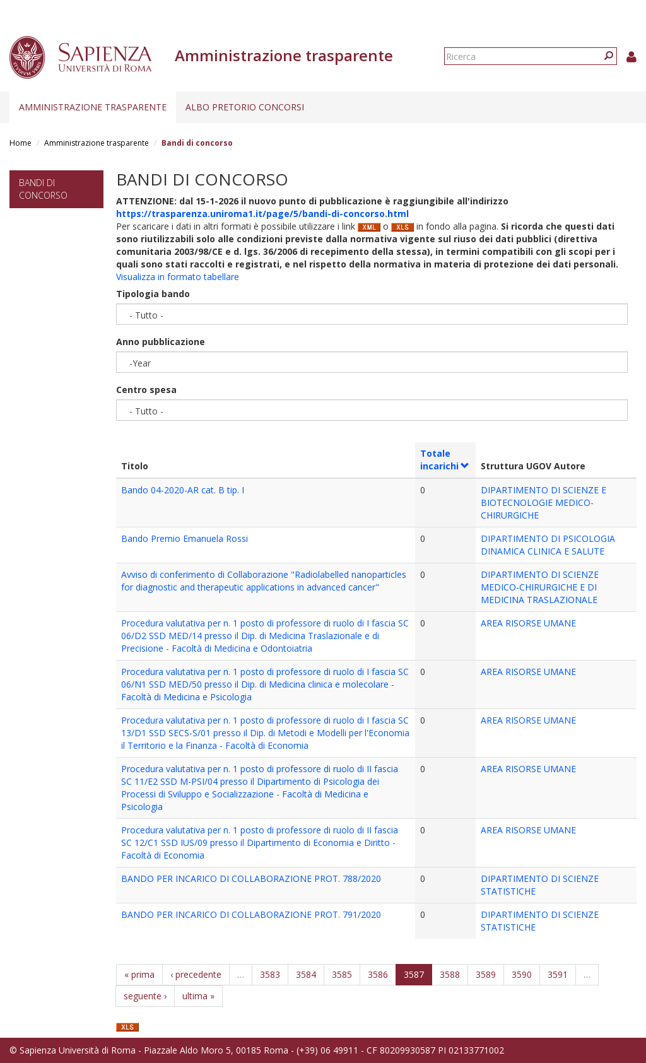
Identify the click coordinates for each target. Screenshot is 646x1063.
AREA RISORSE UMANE (528, 623)
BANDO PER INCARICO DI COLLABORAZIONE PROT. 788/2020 (251, 878)
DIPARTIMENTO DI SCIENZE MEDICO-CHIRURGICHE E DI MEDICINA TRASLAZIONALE (540, 587)
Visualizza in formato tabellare (177, 277)
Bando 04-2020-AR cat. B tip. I (182, 490)
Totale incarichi (445, 459)
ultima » (198, 996)
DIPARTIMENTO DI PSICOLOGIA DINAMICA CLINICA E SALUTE (548, 544)
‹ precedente (195, 974)
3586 (378, 974)
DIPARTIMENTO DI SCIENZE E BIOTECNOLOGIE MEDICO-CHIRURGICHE (543, 502)
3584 (306, 974)
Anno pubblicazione (160, 342)
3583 (270, 974)
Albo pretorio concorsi (244, 107)
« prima (139, 974)
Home (20, 143)
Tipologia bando (153, 294)
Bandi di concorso (43, 189)
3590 (522, 974)
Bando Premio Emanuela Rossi (184, 538)
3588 (450, 974)
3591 (558, 974)
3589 (486, 974)
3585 (342, 974)
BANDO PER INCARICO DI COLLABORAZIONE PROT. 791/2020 (251, 914)
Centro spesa (146, 390)
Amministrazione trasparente (93, 107)
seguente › (145, 996)
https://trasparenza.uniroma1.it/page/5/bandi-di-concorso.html (262, 214)
